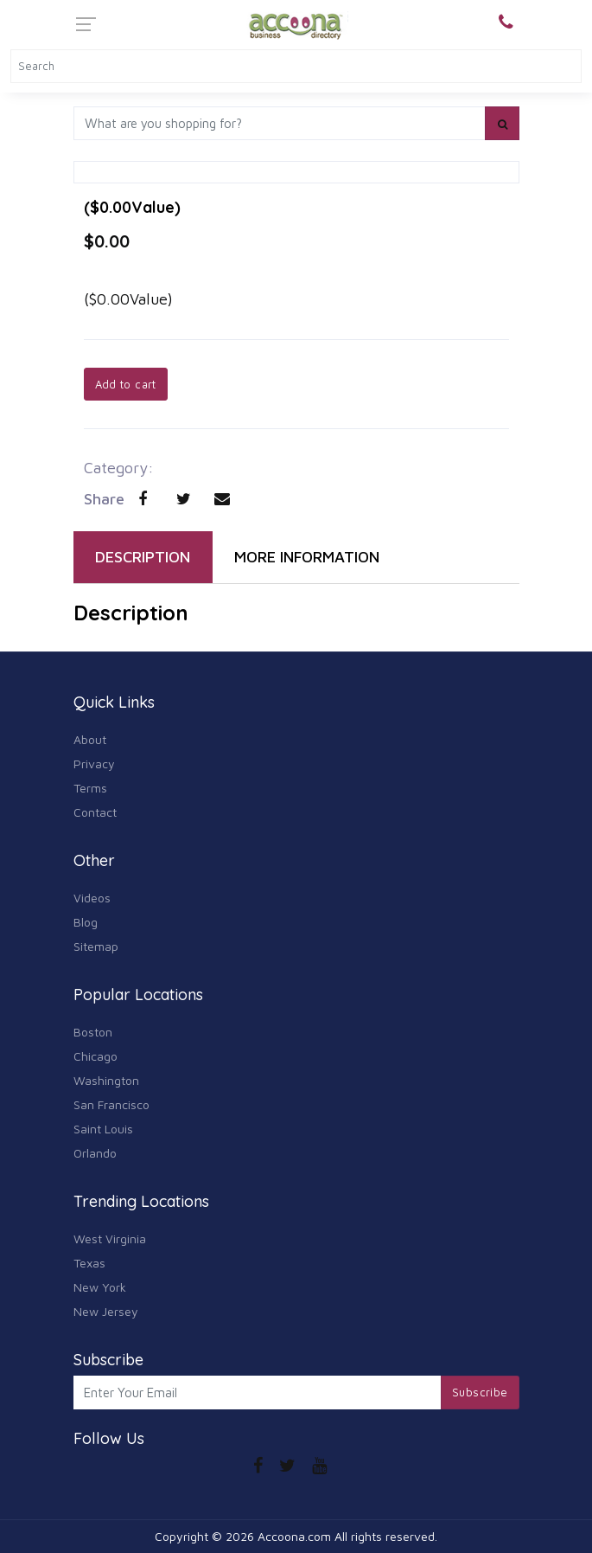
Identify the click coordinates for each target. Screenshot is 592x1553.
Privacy (94, 763)
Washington (106, 1080)
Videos (92, 897)
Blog (85, 921)
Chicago (95, 1056)
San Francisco (111, 1104)
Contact (95, 812)
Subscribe (480, 1392)
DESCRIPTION (142, 557)
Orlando (95, 1152)
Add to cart (125, 384)
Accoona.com (294, 1536)
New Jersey (105, 1311)
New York (99, 1287)
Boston (92, 1031)
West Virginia (109, 1238)
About (89, 739)
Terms (90, 787)
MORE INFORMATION (306, 557)
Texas (89, 1262)
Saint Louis (103, 1128)
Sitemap (95, 946)
